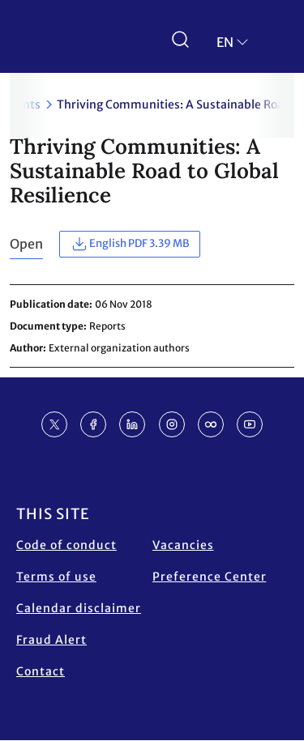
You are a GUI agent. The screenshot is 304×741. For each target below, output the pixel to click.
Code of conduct (66, 545)
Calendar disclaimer (78, 608)
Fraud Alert (51, 639)
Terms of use (56, 576)
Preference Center (209, 576)
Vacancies (183, 545)
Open (26, 244)
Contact (40, 671)
